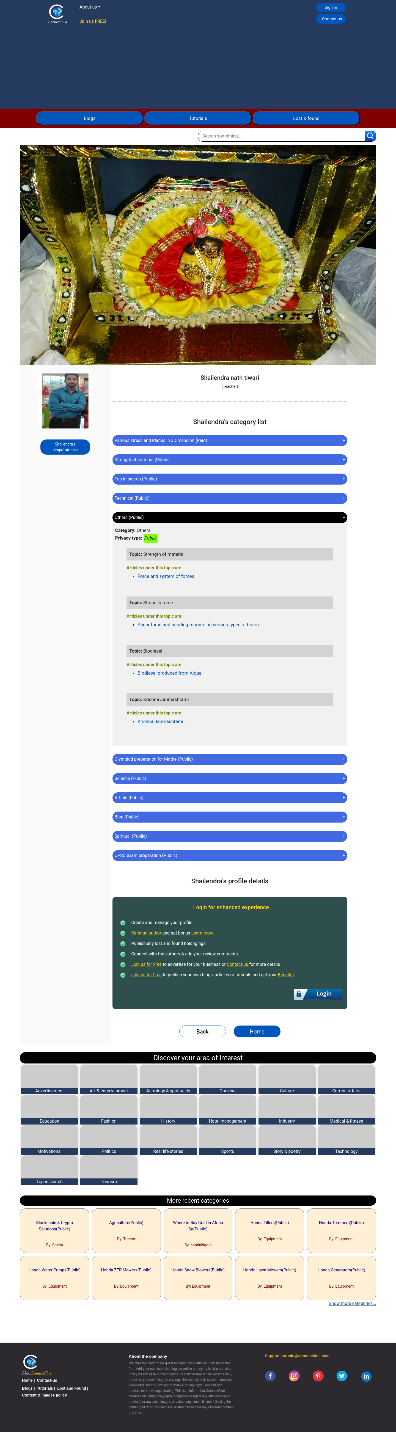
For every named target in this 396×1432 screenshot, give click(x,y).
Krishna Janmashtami (160, 721)
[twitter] (341, 1375)
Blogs (90, 118)
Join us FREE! (92, 21)
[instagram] (294, 1375)
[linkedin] (366, 1376)
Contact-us (332, 19)
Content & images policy (44, 1395)
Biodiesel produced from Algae (169, 673)
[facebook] (270, 1375)
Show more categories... (352, 1303)
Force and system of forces (166, 576)
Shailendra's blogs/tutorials (65, 447)
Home (257, 1031)
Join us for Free (146, 964)
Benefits (286, 974)
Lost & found (306, 118)
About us (88, 7)
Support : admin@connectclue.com (297, 1356)
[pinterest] (318, 1375)
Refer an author (146, 933)
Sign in (331, 7)
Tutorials (198, 118)
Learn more (202, 933)
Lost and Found (71, 1388)
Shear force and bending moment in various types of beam (198, 624)
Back (203, 1031)
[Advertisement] (198, 67)
